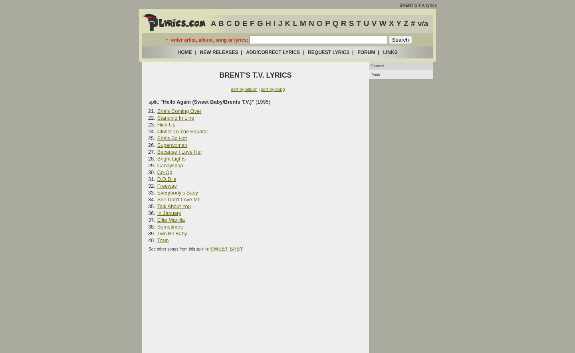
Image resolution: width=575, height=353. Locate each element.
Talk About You (174, 206)
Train (163, 240)
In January (169, 213)
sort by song (273, 89)
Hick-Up (166, 125)
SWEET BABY (226, 249)
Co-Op (164, 172)
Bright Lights (171, 159)
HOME (185, 52)
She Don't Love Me (178, 200)
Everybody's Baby (177, 193)
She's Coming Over (179, 111)
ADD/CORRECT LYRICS (273, 52)
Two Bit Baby (172, 234)
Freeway (167, 186)
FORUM (366, 52)
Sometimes (170, 227)
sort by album (244, 89)
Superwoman (172, 145)
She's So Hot (172, 138)
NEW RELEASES (219, 52)
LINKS (390, 52)
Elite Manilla (171, 220)
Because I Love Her (179, 152)
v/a (423, 23)
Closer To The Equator (182, 131)
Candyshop (170, 165)
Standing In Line (175, 118)
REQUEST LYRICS (328, 52)
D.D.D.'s (166, 179)
